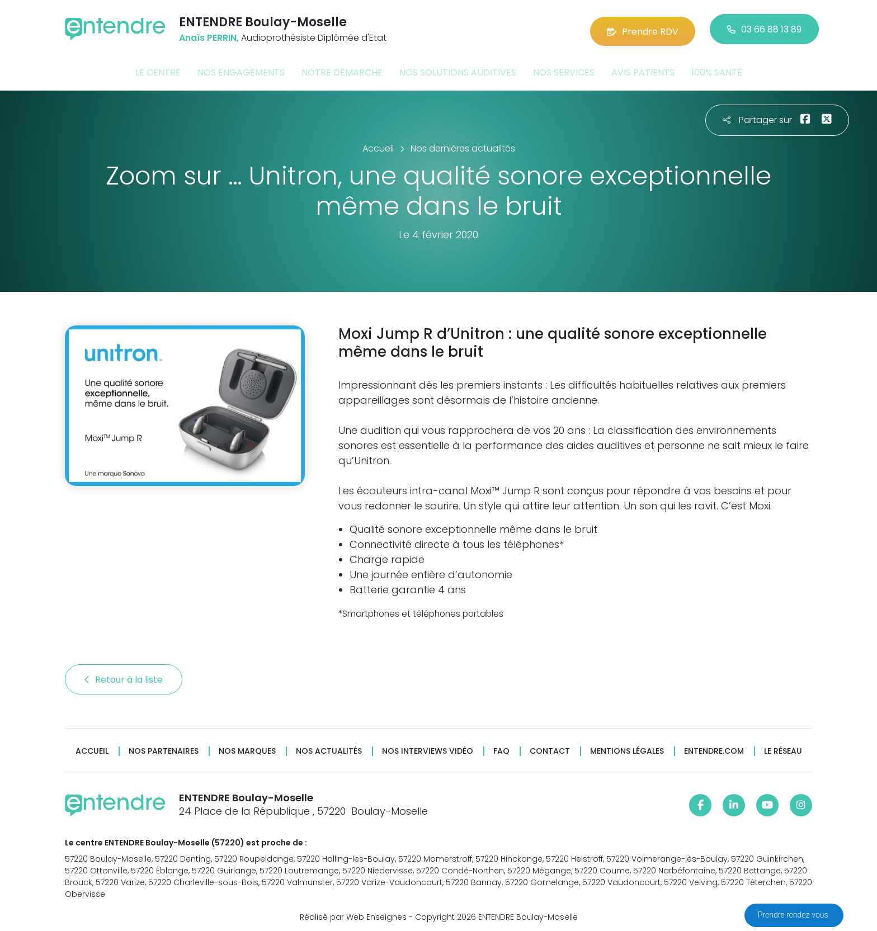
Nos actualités (329, 747)
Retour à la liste (123, 675)
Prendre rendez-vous (794, 914)
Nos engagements (241, 69)
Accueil (92, 747)
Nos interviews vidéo (427, 747)
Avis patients (643, 69)
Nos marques (247, 747)
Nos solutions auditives (457, 69)
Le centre (158, 69)
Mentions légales (627, 747)
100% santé (716, 69)
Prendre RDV (642, 27)
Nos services (564, 69)
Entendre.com (714, 747)
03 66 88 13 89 (764, 27)
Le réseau (783, 747)
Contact (550, 747)
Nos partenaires (164, 747)
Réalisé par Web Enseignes (353, 913)
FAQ (501, 747)
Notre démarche (342, 69)
